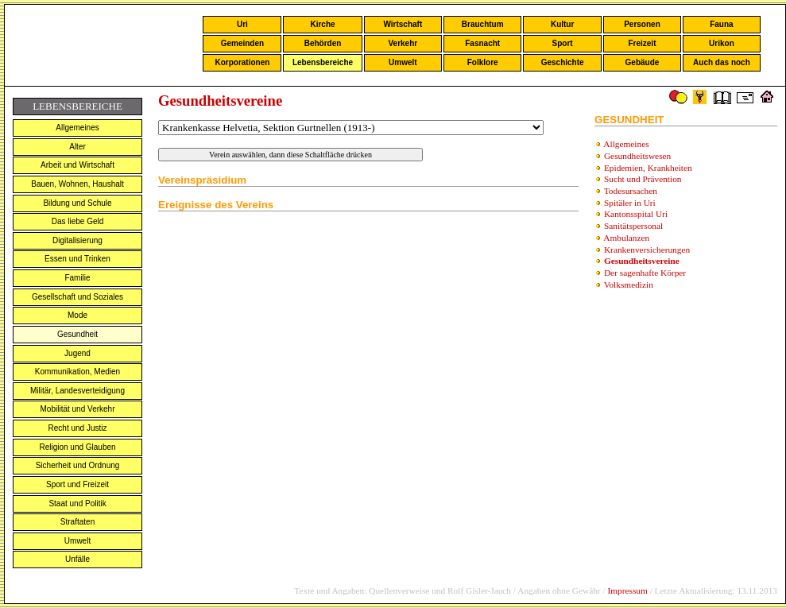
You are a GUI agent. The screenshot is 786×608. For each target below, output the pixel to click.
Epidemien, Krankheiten (648, 167)
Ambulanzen (626, 237)
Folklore (482, 62)
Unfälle (77, 559)
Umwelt (403, 62)
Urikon (721, 43)
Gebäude (642, 62)
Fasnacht (482, 43)
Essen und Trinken (77, 258)
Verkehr (402, 43)
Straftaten (77, 521)
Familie (77, 277)
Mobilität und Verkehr (78, 409)
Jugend (77, 353)
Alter (77, 146)
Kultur (562, 24)
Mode (77, 315)
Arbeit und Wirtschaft (77, 165)
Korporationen (242, 62)
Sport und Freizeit (77, 484)
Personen (642, 24)
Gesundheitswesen (637, 156)
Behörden (323, 43)
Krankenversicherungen (647, 249)
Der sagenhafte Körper (645, 272)
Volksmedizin (628, 284)
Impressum (627, 590)
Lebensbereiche (322, 62)
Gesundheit (77, 334)
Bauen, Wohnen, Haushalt (77, 184)
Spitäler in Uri (630, 202)
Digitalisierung (77, 240)
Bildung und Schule (77, 203)
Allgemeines (77, 127)
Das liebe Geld (78, 221)
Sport (562, 43)
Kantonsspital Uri (636, 214)
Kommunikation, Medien (77, 371)
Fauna (721, 24)
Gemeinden (242, 43)
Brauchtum (483, 24)
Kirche (322, 24)
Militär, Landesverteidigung (77, 390)
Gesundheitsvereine (642, 260)
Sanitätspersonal (633, 225)
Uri (242, 24)
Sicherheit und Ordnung (78, 465)
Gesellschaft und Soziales (77, 296)
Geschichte (562, 62)
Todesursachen (630, 191)
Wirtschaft (402, 24)
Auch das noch (721, 62)
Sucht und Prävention (643, 179)
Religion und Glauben (77, 447)
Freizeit (642, 43)
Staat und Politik (77, 503)
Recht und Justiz (77, 428)
